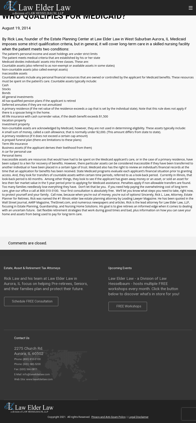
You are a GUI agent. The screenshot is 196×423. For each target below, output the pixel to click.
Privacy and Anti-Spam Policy (108, 416)
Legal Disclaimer (138, 416)
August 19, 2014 (16, 28)
